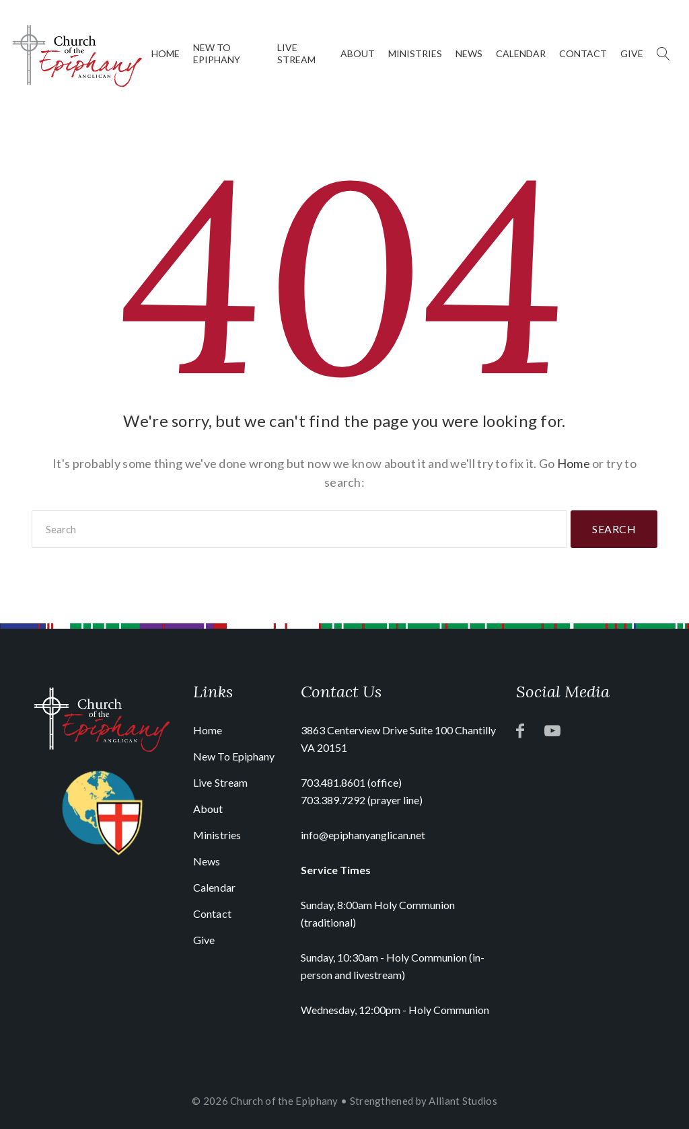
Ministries (415, 53)
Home (165, 53)
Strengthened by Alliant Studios (423, 1101)
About (357, 53)
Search (614, 528)
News (469, 53)
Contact (583, 53)
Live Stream (296, 53)
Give (631, 53)
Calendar (521, 53)
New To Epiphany (216, 53)
